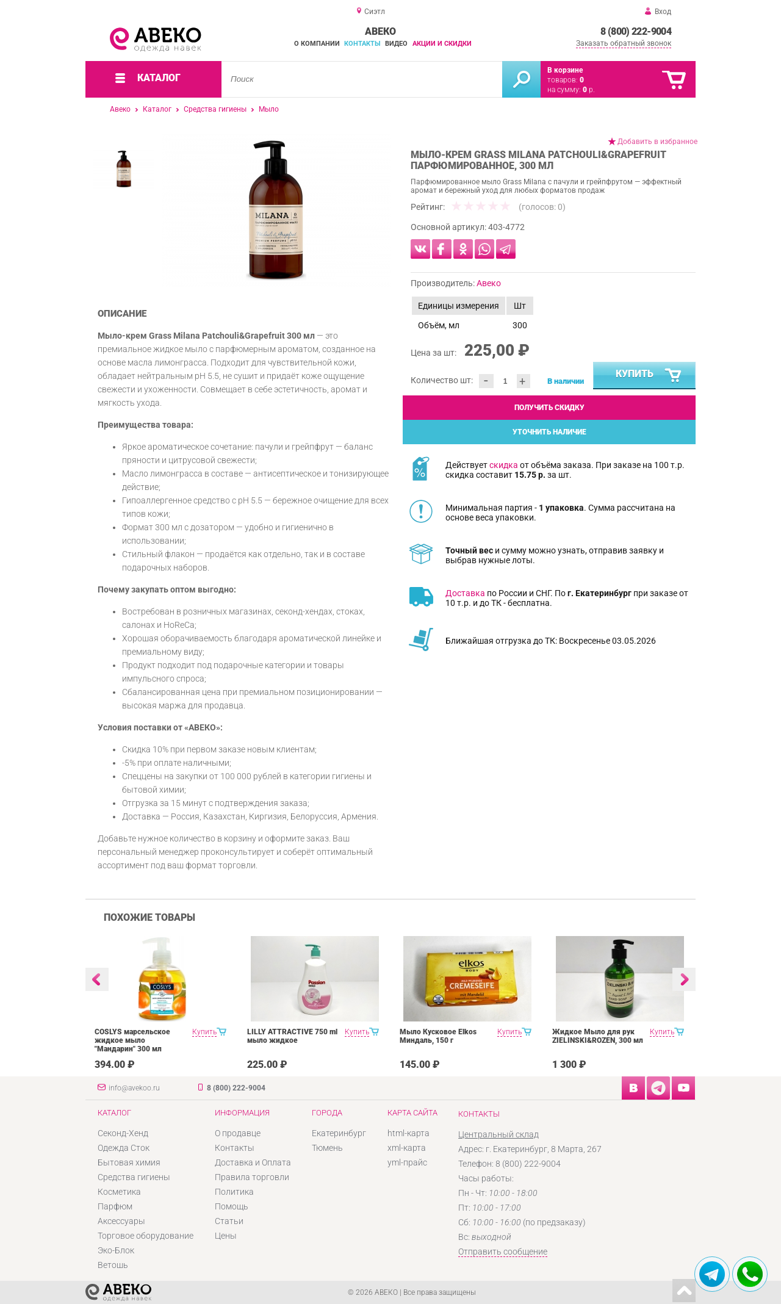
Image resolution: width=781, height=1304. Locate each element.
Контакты (362, 44)
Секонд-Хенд (123, 1133)
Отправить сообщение (502, 1251)
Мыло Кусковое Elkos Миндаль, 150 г (438, 1036)
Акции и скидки (442, 44)
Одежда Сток (123, 1148)
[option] (276, 210)
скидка (503, 465)
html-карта (408, 1133)
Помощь (231, 1206)
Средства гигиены (215, 109)
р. (589, 89)
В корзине (565, 70)
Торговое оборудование (145, 1236)
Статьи (229, 1221)
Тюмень (327, 1148)
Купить (649, 376)
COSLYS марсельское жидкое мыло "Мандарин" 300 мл (132, 1040)
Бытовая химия (129, 1162)
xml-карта (406, 1148)
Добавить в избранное (657, 141)
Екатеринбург (339, 1133)
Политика (234, 1192)
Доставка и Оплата (253, 1162)
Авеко (120, 109)
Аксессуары (121, 1221)
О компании (317, 44)
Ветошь (113, 1265)
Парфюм (115, 1206)
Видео (396, 44)
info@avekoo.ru (134, 1088)
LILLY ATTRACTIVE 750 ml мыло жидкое (292, 1036)
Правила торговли (252, 1177)
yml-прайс (407, 1162)
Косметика (119, 1192)
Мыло (269, 109)
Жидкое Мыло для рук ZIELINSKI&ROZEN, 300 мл (597, 1036)
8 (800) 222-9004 (635, 31)
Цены (226, 1236)
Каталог (157, 109)
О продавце (238, 1133)
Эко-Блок (116, 1250)
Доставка (465, 593)
